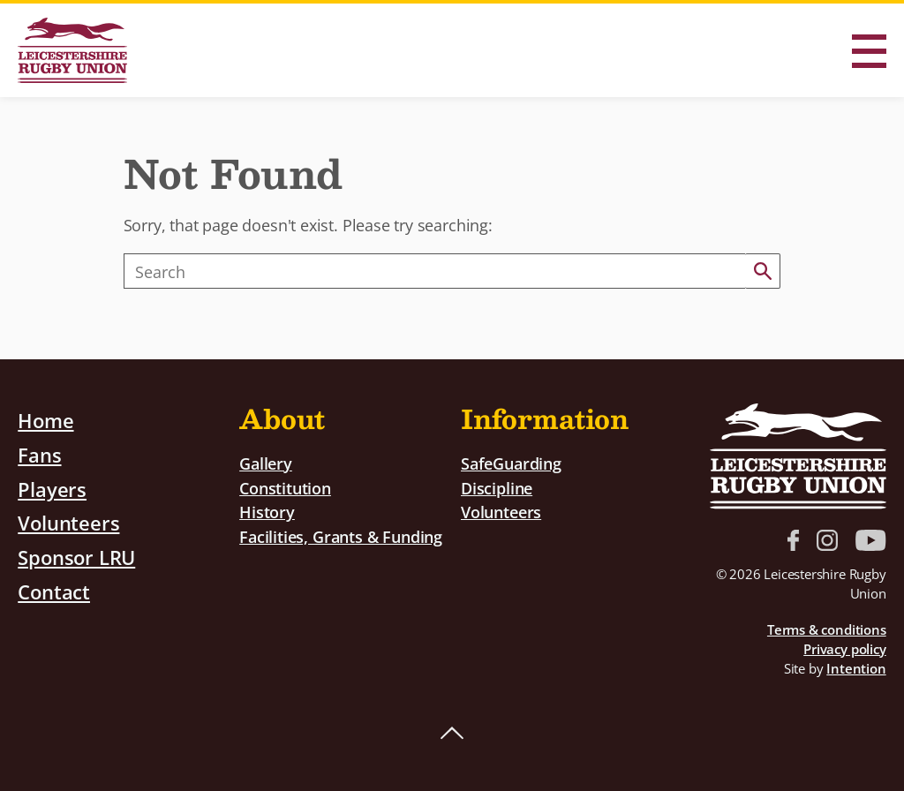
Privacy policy (844, 649)
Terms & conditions (826, 629)
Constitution (285, 488)
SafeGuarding (511, 463)
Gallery (265, 463)
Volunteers (68, 522)
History (267, 512)
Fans (39, 454)
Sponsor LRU (76, 557)
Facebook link (793, 540)
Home (45, 420)
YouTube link (870, 540)
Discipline (496, 488)
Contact (54, 591)
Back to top (452, 733)
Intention (855, 668)
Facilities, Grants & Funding (340, 536)
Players (52, 489)
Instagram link (827, 540)
